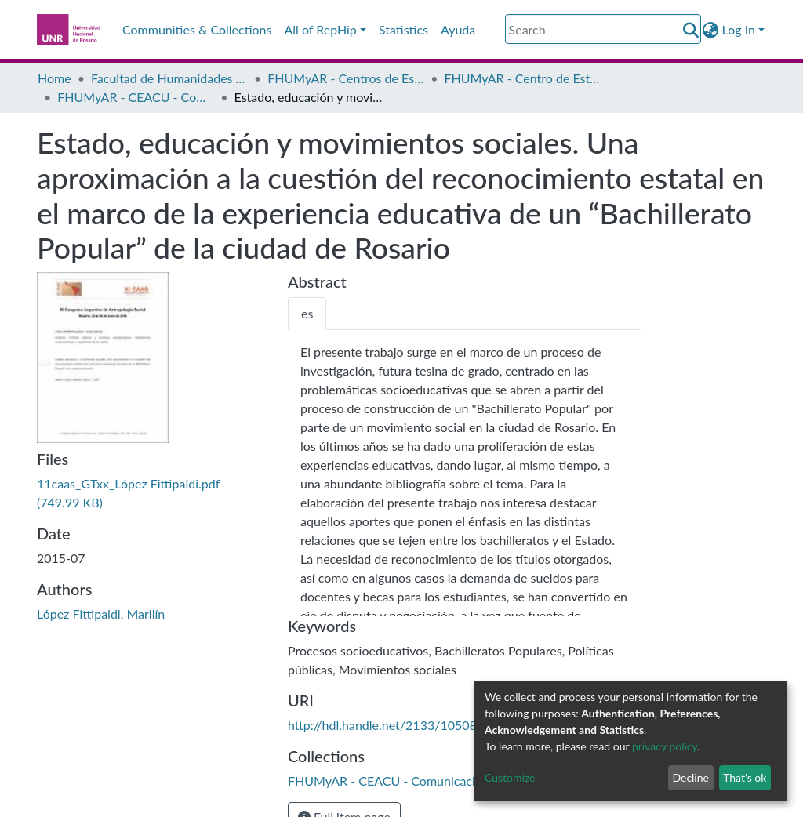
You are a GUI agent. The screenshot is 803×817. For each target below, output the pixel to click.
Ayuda (458, 29)
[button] (711, 29)
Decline (690, 777)
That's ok (744, 777)
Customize (510, 777)
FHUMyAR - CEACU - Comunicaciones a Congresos (135, 96)
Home (54, 78)
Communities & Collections (196, 29)
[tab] (307, 313)
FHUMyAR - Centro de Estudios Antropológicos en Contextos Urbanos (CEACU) (523, 78)
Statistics (403, 29)
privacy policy (664, 746)
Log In (738, 29)
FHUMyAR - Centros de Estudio (345, 78)
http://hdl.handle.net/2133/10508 (382, 724)
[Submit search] (691, 29)
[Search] (603, 29)
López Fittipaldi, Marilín (101, 613)
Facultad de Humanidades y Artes (169, 78)
